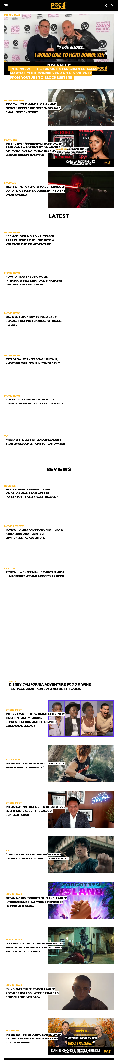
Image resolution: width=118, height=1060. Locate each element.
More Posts (59, 978)
